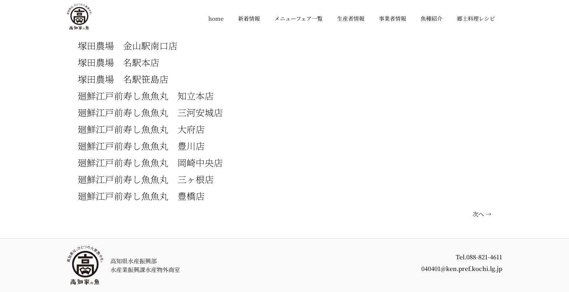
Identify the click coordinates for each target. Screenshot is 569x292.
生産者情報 (350, 18)
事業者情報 (392, 18)
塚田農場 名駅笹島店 (123, 78)
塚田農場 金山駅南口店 (127, 45)
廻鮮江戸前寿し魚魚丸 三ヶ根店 (146, 179)
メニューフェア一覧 (298, 18)
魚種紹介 (431, 18)
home (216, 18)
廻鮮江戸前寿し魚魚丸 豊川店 (141, 145)
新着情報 (249, 18)
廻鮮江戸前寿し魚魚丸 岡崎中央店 (150, 162)
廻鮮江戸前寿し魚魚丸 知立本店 (146, 95)
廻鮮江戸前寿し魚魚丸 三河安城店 (150, 112)
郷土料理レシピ (476, 18)
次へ (481, 214)
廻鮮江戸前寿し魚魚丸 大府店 (141, 128)
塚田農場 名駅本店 (118, 62)
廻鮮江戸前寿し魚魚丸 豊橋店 (141, 195)
